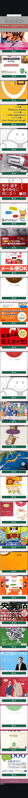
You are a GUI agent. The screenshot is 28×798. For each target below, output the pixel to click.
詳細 (14, 51)
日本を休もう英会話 (14, 21)
